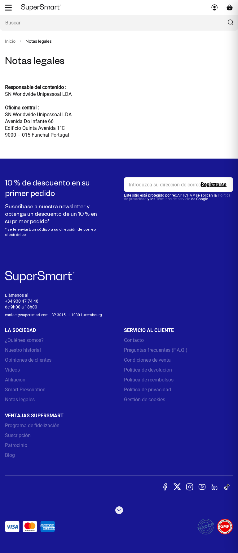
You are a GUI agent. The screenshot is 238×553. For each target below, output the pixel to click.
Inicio (10, 41)
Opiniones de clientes (28, 360)
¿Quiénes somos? (24, 340)
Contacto (134, 340)
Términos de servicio (173, 199)
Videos (12, 370)
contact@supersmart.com (27, 315)
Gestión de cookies (144, 399)
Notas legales (20, 399)
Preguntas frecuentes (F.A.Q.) (155, 350)
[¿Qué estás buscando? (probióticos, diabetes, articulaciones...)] (119, 23)
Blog (10, 455)
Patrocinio (16, 445)
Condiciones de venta (147, 360)
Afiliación (15, 380)
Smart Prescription (25, 390)
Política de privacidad (147, 390)
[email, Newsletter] (178, 184)
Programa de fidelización (32, 425)
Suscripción (18, 435)
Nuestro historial (23, 350)
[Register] (213, 184)
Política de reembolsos (149, 380)
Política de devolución (148, 370)
